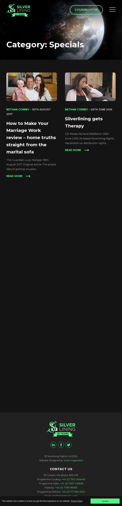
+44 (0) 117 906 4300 (73, 491)
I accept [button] (105, 501)
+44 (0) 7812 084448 (73, 479)
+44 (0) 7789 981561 (66, 487)
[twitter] (69, 445)
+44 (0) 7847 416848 (71, 483)
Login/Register (86, 9)
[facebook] (61, 445)
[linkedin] (53, 445)
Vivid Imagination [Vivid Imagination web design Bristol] (73, 460)
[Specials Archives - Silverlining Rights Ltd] (18, 10)
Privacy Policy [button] (77, 501)
